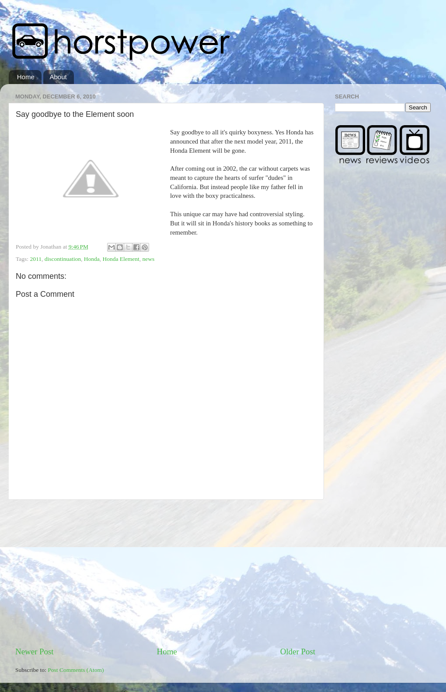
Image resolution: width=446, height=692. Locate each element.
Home (26, 77)
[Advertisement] (165, 573)
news (149, 259)
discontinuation (63, 259)
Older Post (297, 651)
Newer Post (34, 651)
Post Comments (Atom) (76, 670)
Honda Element (120, 259)
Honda (92, 259)
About (58, 77)
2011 (36, 259)
